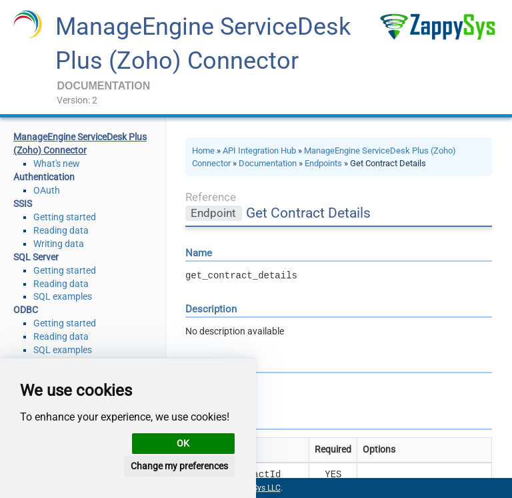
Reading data (61, 230)
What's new (56, 163)
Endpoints (323, 163)
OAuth (46, 190)
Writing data (58, 243)
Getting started (64, 217)
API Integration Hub (259, 151)
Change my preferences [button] (179, 466)
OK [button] (183, 443)
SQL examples (62, 296)
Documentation (268, 163)
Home (203, 151)
